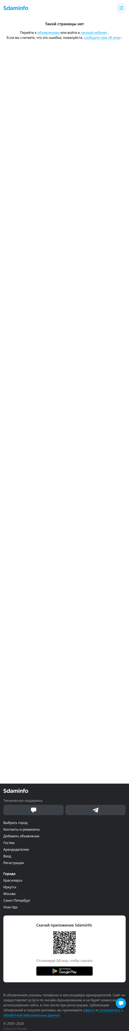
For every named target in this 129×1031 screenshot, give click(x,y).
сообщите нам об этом (102, 37)
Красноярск (12, 880)
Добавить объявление (21, 836)
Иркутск (9, 887)
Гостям (9, 842)
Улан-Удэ (10, 907)
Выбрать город (15, 822)
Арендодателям (16, 849)
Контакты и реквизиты (21, 829)
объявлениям (48, 32)
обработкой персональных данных (31, 1015)
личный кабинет (94, 32)
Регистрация (13, 863)
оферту (89, 1010)
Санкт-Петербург (16, 900)
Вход (7, 856)
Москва (9, 893)
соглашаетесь (110, 1010)
